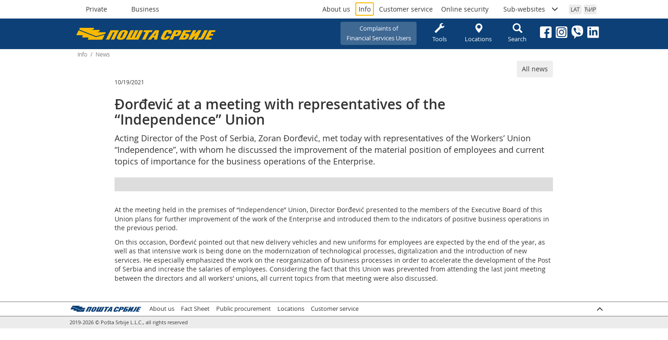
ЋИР (590, 9)
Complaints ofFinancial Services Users (379, 33)
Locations (478, 33)
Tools (439, 33)
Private (96, 9)
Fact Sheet (195, 309)
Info (365, 9)
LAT (575, 9)
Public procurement (243, 309)
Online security (464, 9)
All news (535, 68)
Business (145, 9)
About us (336, 9)
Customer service (406, 9)
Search (517, 33)
